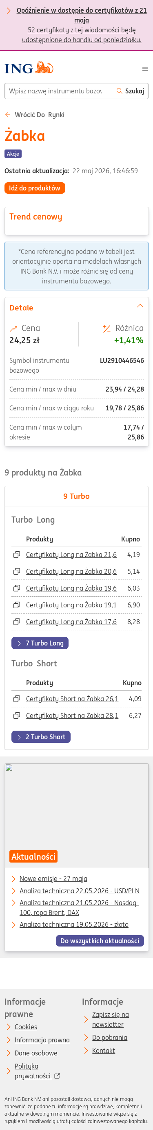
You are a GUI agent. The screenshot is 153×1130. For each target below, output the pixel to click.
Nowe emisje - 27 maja (53, 879)
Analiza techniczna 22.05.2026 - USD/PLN (80, 891)
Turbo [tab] (76, 496)
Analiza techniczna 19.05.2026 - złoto (74, 925)
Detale (76, 307)
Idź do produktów (34, 188)
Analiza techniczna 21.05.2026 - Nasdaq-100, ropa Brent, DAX (79, 903)
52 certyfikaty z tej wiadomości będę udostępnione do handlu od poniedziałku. (82, 11)
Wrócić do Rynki (34, 115)
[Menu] (145, 68)
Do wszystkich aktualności (99, 941)
